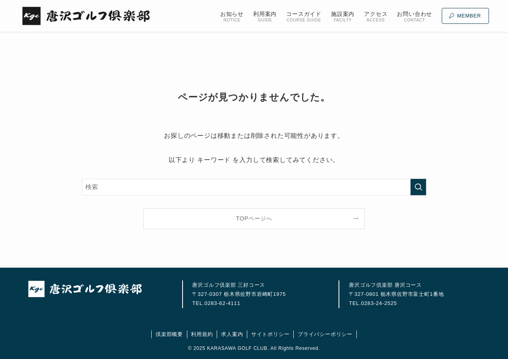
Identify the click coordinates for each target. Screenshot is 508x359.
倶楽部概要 (169, 334)
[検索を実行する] (418, 187)
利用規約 (202, 334)
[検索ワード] (254, 187)
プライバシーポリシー (325, 334)
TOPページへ (254, 218)
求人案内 (232, 334)
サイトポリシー (270, 334)
